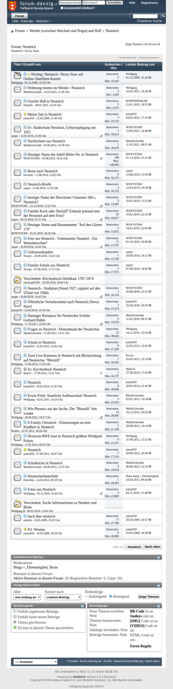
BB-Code (137, 611)
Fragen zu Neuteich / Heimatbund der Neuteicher (64, 329)
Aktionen (42, 21)
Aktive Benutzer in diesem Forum (38, 578)
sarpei (14, 135)
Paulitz (15, 430)
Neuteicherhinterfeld (43, 476)
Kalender (27, 21)
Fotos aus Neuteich (42, 489)
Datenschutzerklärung (128, 661)
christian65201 (31, 282)
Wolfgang (16, 82)
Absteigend (119, 596)
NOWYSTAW (31, 158)
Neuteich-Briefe (39, 184)
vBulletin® (79, 676)
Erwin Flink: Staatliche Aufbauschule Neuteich (62, 396)
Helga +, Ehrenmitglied (30, 567)
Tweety (27, 256)
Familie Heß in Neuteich (46, 101)
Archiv (107, 661)
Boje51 (27, 373)
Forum (19, 16)
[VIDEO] (137, 626)
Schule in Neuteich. (42, 342)
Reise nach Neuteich (43, 171)
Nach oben (152, 546)
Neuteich (34, 382)
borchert (28, 175)
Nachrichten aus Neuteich (46, 141)
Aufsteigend (95, 596)
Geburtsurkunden (40, 252)
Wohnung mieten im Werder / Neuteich (56, 88)
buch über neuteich (41, 516)
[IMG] (135, 621)
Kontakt (73, 661)
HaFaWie (28, 480)
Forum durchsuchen (148, 57)
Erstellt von (32, 64)
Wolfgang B (18, 511)
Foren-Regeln (140, 646)
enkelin (27, 520)
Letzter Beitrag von (141, 64)
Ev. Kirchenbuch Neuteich (47, 369)
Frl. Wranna (36, 529)
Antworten (113, 64)
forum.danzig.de (91, 661)
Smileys (136, 616)
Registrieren (149, 2)
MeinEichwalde (32, 92)
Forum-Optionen (126, 57)
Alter (17, 592)
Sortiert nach (54, 592)
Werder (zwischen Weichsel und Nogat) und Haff (65, 31)
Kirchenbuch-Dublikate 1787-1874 (67, 279)
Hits (113, 68)
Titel (17, 64)
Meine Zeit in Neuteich (45, 114)
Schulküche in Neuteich (45, 463)
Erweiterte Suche (149, 21)
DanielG (28, 105)
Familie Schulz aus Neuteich (48, 265)
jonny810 (28, 118)
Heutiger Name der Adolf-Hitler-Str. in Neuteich (63, 154)
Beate (54, 567)
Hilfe (132, 2)
